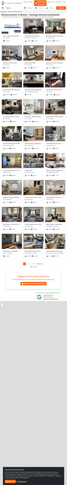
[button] (40, 263)
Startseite (3, 11)
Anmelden (58, 2)
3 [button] (29, 264)
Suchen (61, 8)
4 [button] (32, 264)
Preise (64, 2)
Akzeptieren (10, 481)
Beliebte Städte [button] (28, 2)
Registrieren (50, 2)
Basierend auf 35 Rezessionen (50, 299)
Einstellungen (22, 481)
